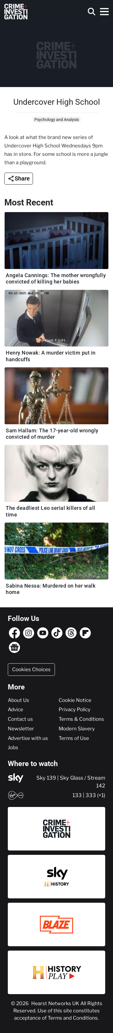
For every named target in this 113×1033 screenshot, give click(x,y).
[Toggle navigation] (104, 11)
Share (22, 178)
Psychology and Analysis (56, 119)
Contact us (20, 719)
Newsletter (21, 729)
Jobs (13, 747)
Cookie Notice (75, 700)
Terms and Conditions (73, 1018)
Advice (15, 709)
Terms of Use (74, 738)
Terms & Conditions (81, 719)
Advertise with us (28, 738)
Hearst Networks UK (55, 1003)
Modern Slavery (77, 729)
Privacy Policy (74, 709)
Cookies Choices (31, 669)
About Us (18, 700)
